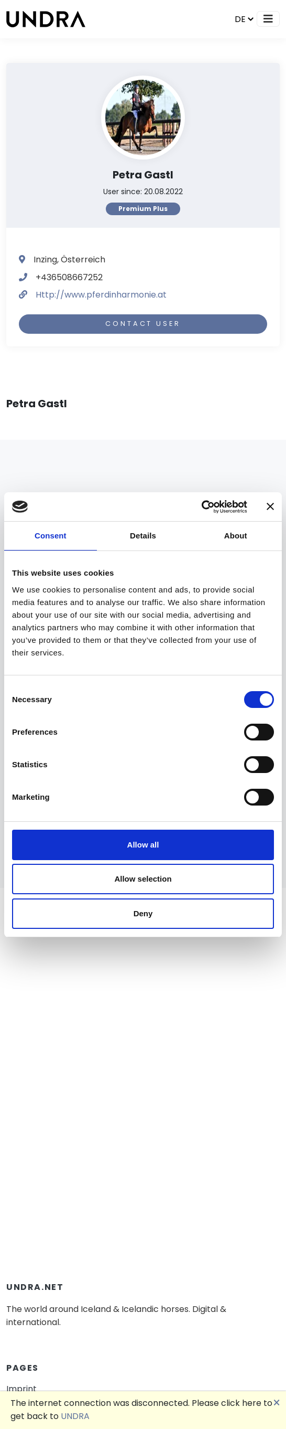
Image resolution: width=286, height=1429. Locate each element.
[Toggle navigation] (268, 19)
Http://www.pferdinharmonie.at (101, 295)
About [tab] (235, 535)
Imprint (21, 1389)
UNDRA (75, 1416)
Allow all (143, 844)
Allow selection (142, 878)
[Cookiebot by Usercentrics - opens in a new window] (201, 507)
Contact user (142, 323)
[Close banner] (270, 506)
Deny (143, 913)
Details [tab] (143, 535)
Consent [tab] (51, 535)
